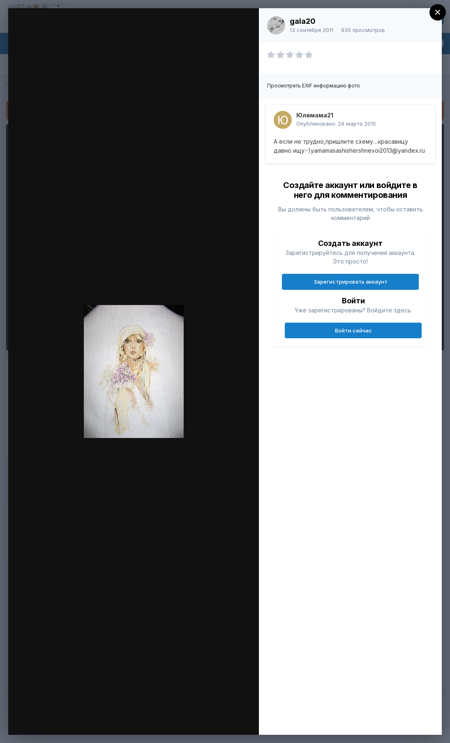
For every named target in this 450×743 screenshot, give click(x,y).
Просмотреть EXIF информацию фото (313, 86)
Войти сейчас (353, 330)
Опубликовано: (336, 123)
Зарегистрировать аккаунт (351, 281)
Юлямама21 (314, 115)
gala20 (303, 21)
